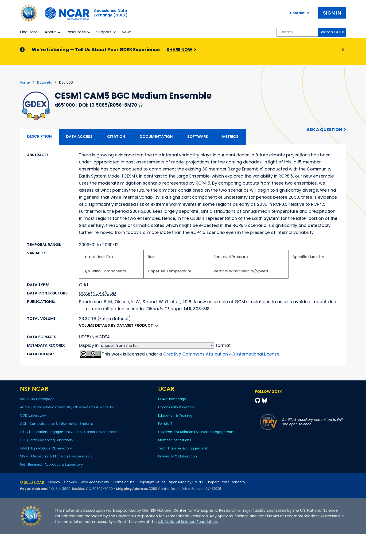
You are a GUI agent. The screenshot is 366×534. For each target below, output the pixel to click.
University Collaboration (177, 456)
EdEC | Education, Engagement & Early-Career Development (69, 432)
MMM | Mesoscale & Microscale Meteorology (56, 456)
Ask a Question (324, 129)
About (50, 32)
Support (103, 32)
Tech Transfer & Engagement (182, 448)
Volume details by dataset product (120, 325)
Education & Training (175, 415)
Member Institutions (174, 440)
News (127, 32)
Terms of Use (124, 482)
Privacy (54, 482)
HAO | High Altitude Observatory (46, 448)
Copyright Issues (151, 482)
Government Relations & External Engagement (196, 432)
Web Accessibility (95, 482)
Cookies (70, 482)
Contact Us (300, 13)
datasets (44, 82)
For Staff (165, 423)
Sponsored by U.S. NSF (186, 482)
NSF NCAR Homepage (37, 399)
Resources (76, 32)
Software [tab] (197, 136)
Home (25, 82)
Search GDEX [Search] (332, 32)
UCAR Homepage (172, 399)
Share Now (179, 49)
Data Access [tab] (79, 136)
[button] (59, 32)
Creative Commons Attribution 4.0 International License (221, 354)
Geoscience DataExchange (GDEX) (111, 13)
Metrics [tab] (230, 136)
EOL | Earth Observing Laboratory (46, 440)
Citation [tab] (116, 136)
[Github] (258, 400)
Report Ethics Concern (226, 482)
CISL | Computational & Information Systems (56, 423)
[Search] (297, 32)
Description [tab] (39, 136)
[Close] (342, 50)
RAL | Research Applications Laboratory (51, 464)
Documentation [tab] (156, 136)
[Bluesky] (264, 400)
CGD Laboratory (33, 415)
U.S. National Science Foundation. (188, 521)
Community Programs (176, 407)
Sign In (332, 13)
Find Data (29, 32)
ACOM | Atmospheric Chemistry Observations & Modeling (67, 407)
